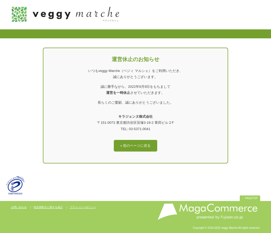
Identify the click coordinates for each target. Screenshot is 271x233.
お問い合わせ (19, 207)
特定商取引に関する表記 (48, 207)
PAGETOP (251, 198)
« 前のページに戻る (135, 146)
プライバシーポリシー (83, 207)
